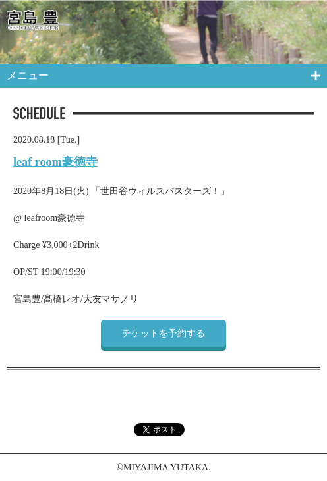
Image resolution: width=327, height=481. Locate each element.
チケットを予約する (163, 333)
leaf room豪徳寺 (55, 161)
